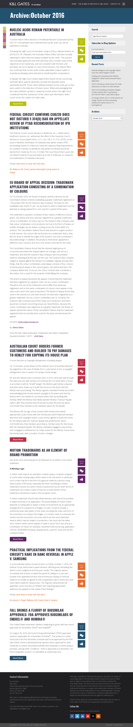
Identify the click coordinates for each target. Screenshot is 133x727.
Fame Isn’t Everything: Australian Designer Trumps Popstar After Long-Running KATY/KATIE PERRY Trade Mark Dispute (106, 92)
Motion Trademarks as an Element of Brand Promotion (38, 452)
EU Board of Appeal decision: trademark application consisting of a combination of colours (42, 187)
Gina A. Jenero (50, 600)
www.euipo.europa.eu (28, 322)
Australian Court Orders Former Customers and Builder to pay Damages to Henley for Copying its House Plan (40, 350)
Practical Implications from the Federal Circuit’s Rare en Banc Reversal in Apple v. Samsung (42, 554)
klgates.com (26, 709)
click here (38, 336)
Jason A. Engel (19, 600)
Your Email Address (98, 49)
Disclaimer (109, 725)
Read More (18, 103)
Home (74, 4)
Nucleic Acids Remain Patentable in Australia (37, 32)
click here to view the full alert (30, 163)
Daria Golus (18, 327)
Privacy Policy (118, 725)
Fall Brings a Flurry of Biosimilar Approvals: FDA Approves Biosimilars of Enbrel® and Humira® (41, 614)
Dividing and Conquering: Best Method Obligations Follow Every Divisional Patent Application (106, 78)
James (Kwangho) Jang (40, 169)
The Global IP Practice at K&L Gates (93, 4)
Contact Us (115, 4)
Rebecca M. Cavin (21, 169)
